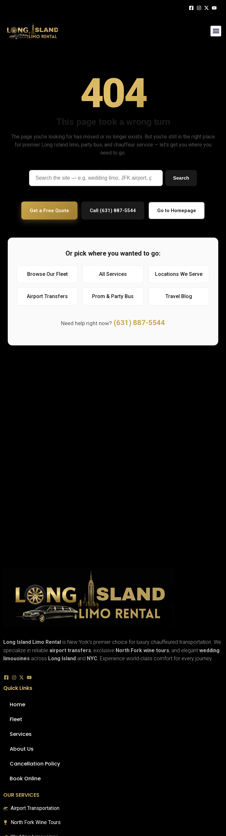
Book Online (25, 778)
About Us (22, 749)
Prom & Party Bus (113, 296)
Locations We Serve (178, 274)
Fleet (16, 719)
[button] (216, 31)
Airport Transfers (47, 296)
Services (21, 734)
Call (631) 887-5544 (113, 210)
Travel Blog (178, 296)
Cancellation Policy (35, 763)
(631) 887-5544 (139, 323)
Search (181, 178)
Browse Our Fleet (47, 274)
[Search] (96, 178)
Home (17, 704)
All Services (113, 274)
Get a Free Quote (49, 210)
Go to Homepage (176, 210)
